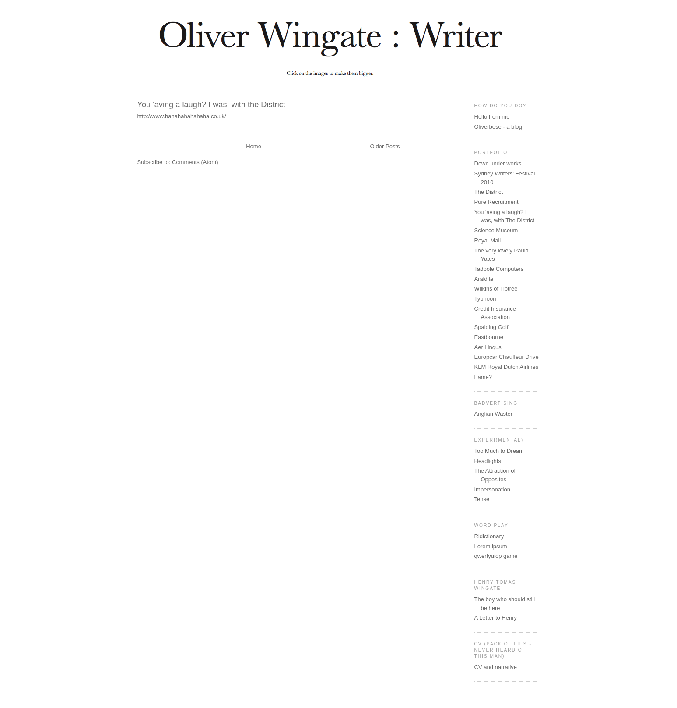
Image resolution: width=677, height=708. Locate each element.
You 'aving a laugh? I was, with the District (211, 104)
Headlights (487, 461)
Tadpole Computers (499, 269)
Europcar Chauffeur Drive (506, 357)
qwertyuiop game (496, 556)
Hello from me (492, 116)
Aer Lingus (488, 347)
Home (253, 146)
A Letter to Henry (495, 617)
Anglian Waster (493, 413)
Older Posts (385, 146)
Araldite (484, 279)
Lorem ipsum (490, 546)
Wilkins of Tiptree (496, 288)
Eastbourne (489, 337)
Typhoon (485, 298)
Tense (482, 499)
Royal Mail (487, 240)
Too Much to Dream (499, 451)
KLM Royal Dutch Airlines (506, 367)
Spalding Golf (491, 327)
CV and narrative (495, 667)
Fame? (483, 377)
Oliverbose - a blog (498, 126)
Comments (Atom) (195, 162)
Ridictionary (489, 536)
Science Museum (496, 230)
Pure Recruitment (496, 202)
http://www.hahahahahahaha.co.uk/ (181, 116)
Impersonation (492, 489)
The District (488, 192)
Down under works (498, 163)
